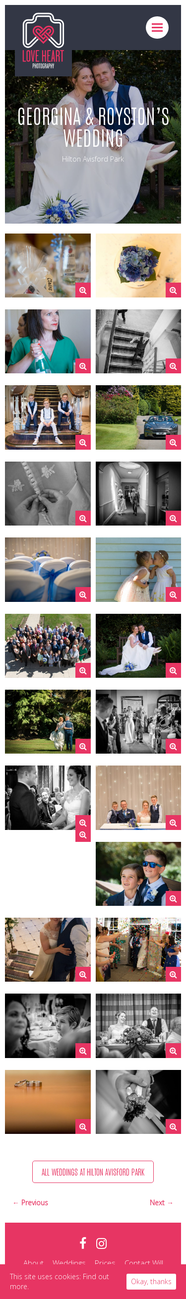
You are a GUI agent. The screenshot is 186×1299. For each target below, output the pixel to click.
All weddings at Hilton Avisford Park (93, 1172)
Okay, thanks (151, 1281)
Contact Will (143, 1263)
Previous (34, 1202)
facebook (82, 1244)
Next (158, 1202)
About (33, 1263)
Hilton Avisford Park (93, 159)
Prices (105, 1263)
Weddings (69, 1263)
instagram (101, 1244)
